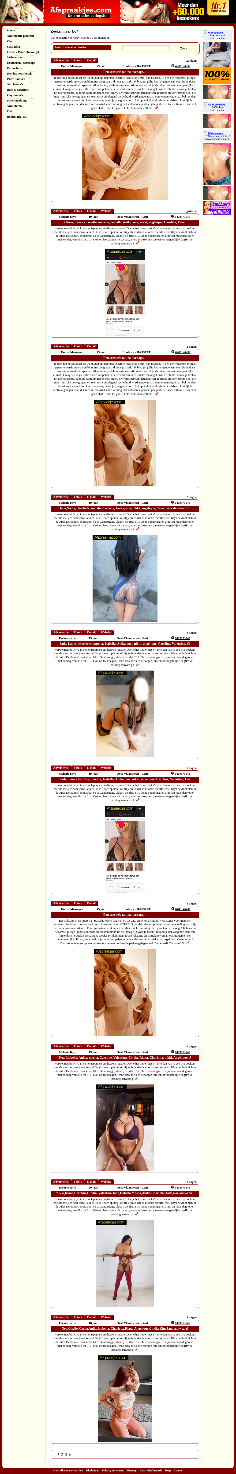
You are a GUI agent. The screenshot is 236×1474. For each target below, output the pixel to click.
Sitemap (132, 1470)
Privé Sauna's (15, 79)
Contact (179, 1470)
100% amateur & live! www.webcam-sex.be (217, 137)
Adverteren (13, 106)
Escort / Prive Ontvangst (22, 52)
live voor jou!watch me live (217, 37)
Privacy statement (113, 1470)
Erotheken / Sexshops (20, 62)
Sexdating (12, 46)
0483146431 (183, 66)
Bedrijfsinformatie (151, 1470)
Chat (9, 41)
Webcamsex (15, 57)
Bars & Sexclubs (17, 89)
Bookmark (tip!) (16, 116)
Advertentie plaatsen (19, 36)
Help (9, 111)
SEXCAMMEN (214, 104)
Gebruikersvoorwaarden (68, 1470)
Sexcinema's (14, 84)
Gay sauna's (14, 95)
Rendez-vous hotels (18, 73)
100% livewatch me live (217, 109)
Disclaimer (92, 1470)
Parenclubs (13, 68)
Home (10, 30)
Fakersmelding (15, 100)
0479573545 (182, 216)
